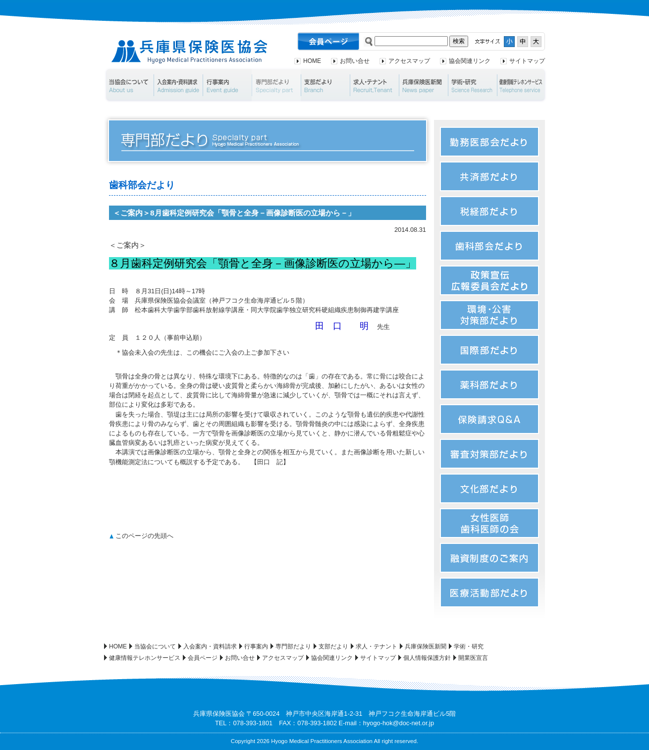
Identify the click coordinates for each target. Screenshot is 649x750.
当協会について (129, 85)
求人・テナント (374, 85)
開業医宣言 (473, 657)
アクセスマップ (409, 60)
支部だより (325, 85)
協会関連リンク (469, 60)
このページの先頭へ (144, 535)
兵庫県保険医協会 (189, 52)
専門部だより (276, 85)
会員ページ (202, 657)
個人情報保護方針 (427, 657)
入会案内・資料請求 (178, 85)
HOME (312, 60)
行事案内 (227, 85)
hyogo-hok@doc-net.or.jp (398, 723)
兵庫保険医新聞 (423, 85)
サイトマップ (527, 60)
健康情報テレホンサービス (522, 85)
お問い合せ (355, 60)
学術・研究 (472, 85)
